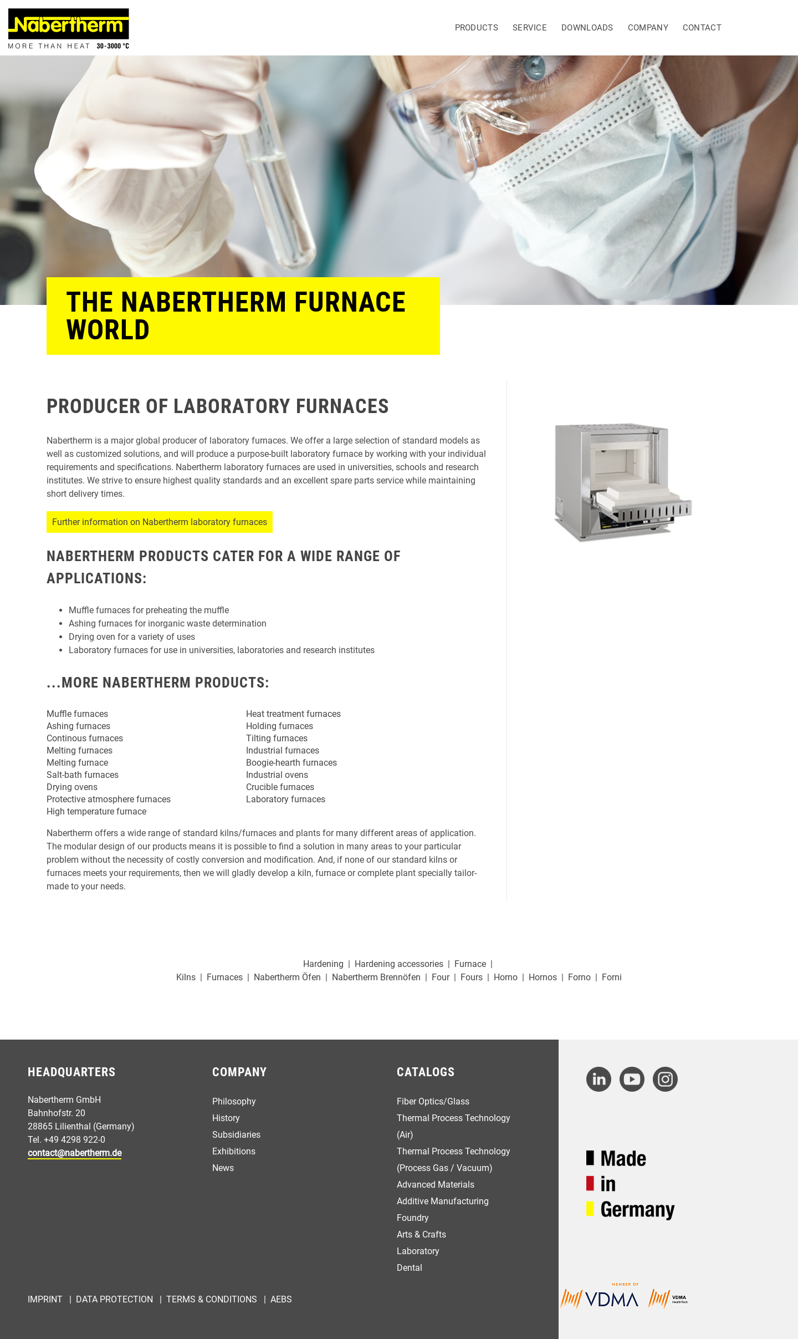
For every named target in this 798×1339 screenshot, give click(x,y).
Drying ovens (72, 787)
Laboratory (418, 1251)
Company (648, 28)
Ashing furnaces (78, 726)
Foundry (413, 1218)
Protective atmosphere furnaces (109, 799)
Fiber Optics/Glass (433, 1101)
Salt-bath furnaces (83, 775)
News (223, 1168)
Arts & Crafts (421, 1234)
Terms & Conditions (211, 1299)
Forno (579, 977)
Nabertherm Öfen (287, 977)
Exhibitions (233, 1151)
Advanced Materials (435, 1184)
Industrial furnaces (282, 750)
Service (530, 28)
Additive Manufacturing (443, 1201)
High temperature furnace (96, 811)
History (226, 1118)
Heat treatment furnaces (293, 714)
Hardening (323, 964)
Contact (702, 28)
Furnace (470, 964)
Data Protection (114, 1299)
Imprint (45, 1299)
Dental (409, 1267)
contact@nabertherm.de (74, 1153)
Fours (472, 977)
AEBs (281, 1299)
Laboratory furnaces (285, 799)
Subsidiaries (236, 1134)
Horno (506, 977)
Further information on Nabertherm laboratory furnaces (159, 522)
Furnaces (225, 977)
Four (440, 977)
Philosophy (234, 1101)
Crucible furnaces (280, 787)
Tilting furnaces (277, 738)
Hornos (543, 977)
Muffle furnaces (77, 714)
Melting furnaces (79, 750)
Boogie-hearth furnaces (291, 762)
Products (476, 28)
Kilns (186, 977)
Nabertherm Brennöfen (376, 977)
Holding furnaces (279, 726)
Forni (612, 977)
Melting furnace (77, 762)
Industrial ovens (277, 775)
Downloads (587, 28)
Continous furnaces (85, 738)
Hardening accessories (399, 964)
